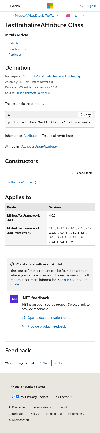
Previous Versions (42, 407)
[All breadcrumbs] (9, 15)
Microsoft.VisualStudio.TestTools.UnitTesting (35, 15)
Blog (62, 407)
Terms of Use (54, 414)
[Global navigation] (4, 6)
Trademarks (75, 414)
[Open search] (81, 6)
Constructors (17, 49)
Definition (15, 43)
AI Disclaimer (17, 407)
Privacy (32, 414)
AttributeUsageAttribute (39, 146)
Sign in (92, 6)
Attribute (30, 135)
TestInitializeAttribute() (21, 182)
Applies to (15, 54)
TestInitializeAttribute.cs (32, 93)
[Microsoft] (50, 6)
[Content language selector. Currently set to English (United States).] (28, 386)
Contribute (16, 414)
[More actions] (91, 15)
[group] (50, 123)
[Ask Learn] (68, 15)
